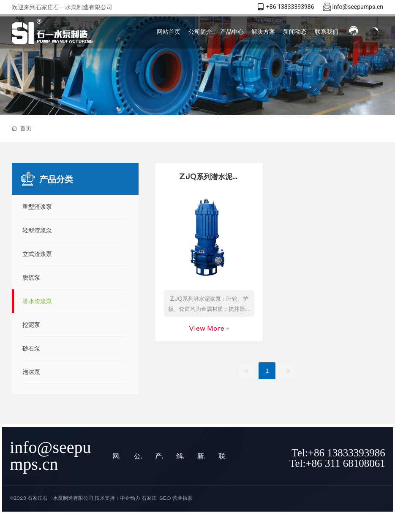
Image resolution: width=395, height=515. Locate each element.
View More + (209, 328)
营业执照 (182, 498)
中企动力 (130, 498)
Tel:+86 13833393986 (338, 452)
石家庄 (149, 498)
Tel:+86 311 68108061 (337, 463)
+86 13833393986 (290, 6)
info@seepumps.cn (357, 6)
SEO (165, 498)
